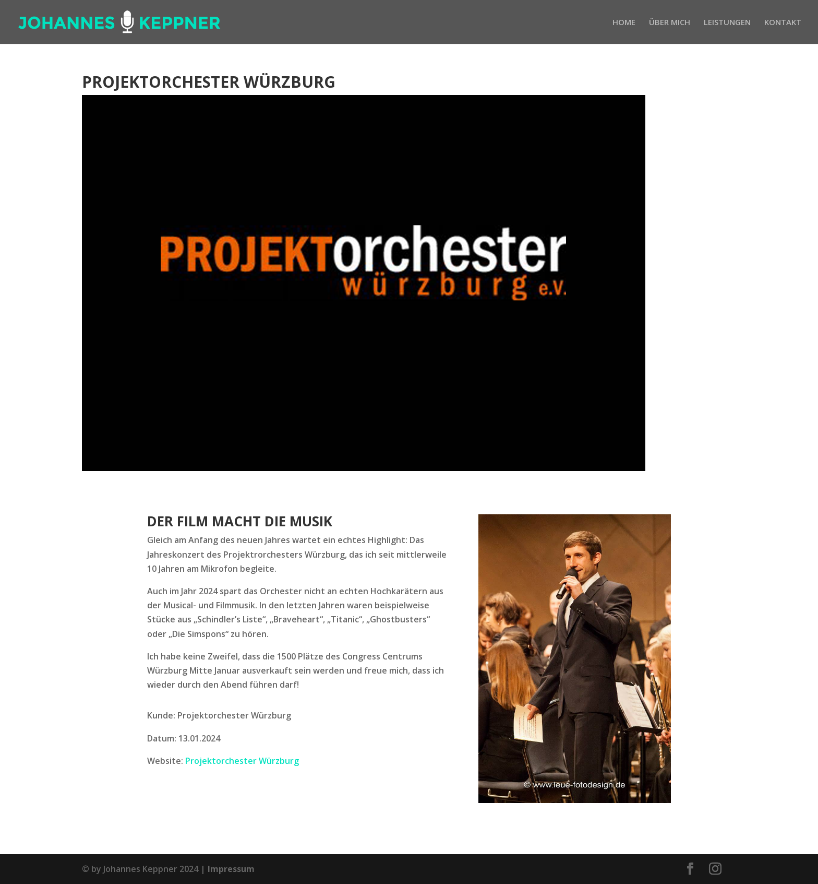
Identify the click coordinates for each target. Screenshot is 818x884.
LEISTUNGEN (727, 22)
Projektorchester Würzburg (242, 761)
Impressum (231, 869)
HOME (623, 22)
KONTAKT (782, 22)
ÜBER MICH (669, 22)
